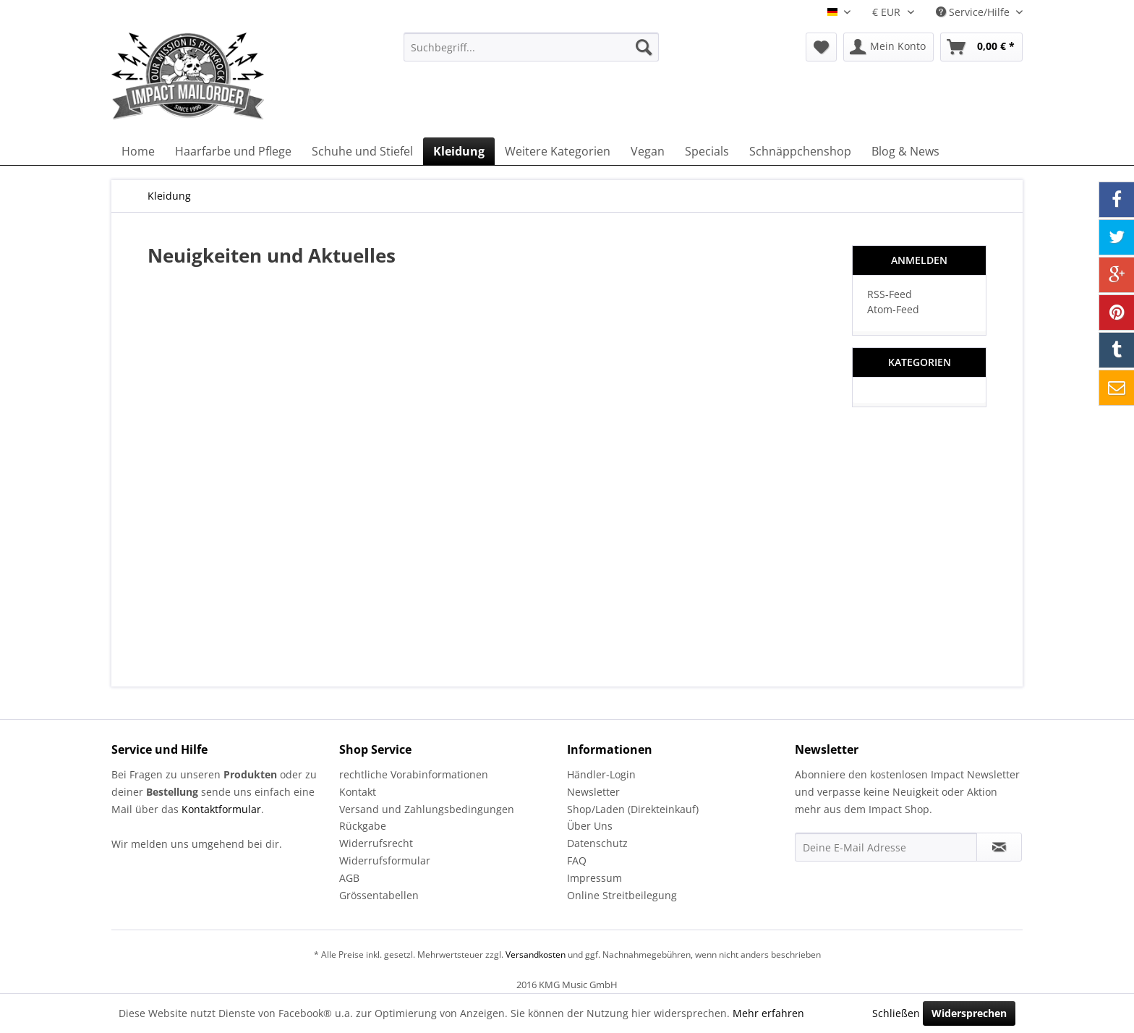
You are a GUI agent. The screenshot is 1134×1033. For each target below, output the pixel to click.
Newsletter (593, 792)
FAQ (577, 860)
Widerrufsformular (384, 860)
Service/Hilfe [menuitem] (974, 12)
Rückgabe (362, 826)
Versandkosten (536, 954)
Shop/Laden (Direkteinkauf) (633, 809)
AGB (349, 878)
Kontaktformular (221, 809)
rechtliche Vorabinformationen (413, 774)
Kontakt (357, 792)
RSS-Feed (889, 294)
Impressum (594, 878)
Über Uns (590, 826)
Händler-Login (601, 774)
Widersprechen (969, 1013)
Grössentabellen (379, 895)
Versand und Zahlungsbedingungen (426, 809)
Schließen (896, 1013)
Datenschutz (597, 843)
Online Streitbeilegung (622, 895)
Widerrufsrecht (376, 843)
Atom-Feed (893, 309)
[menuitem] (531, 47)
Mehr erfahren (768, 1013)
